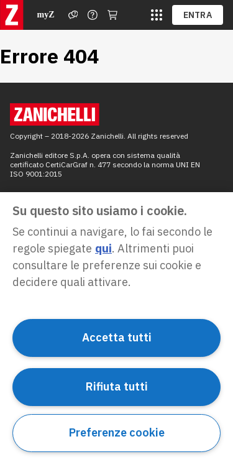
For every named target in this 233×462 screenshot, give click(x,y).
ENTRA (197, 15)
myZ (46, 14)
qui (103, 248)
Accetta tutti (117, 337)
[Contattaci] (93, 15)
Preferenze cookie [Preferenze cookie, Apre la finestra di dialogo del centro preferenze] (117, 432)
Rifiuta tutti (117, 386)
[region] (116, 327)
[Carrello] (112, 15)
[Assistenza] (73, 15)
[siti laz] (156, 15)
